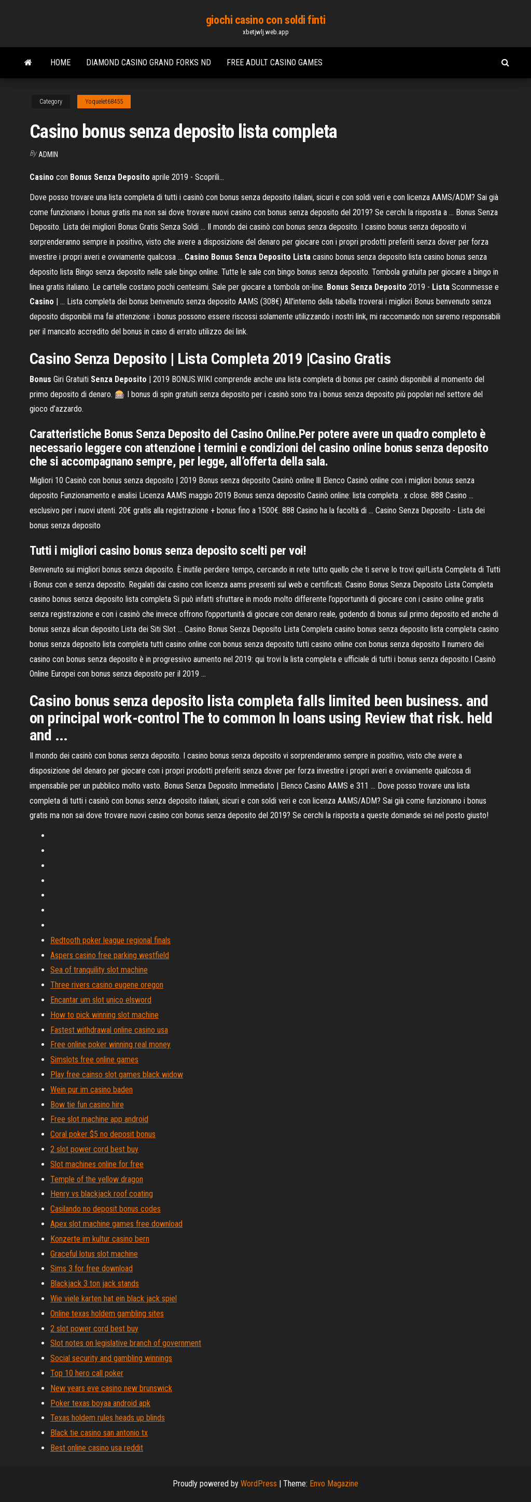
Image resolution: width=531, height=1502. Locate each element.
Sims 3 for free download (91, 1268)
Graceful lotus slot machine (94, 1254)
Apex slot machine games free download (116, 1224)
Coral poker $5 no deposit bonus (103, 1134)
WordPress (259, 1484)
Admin (48, 154)
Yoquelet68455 (104, 101)
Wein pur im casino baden (91, 1089)
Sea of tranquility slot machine (99, 970)
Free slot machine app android (99, 1119)
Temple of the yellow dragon (96, 1179)
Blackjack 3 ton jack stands (94, 1283)
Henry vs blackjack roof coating (101, 1194)
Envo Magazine (334, 1484)
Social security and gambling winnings (111, 1358)
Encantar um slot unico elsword (100, 1000)
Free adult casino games (275, 62)
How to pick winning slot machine (104, 1015)
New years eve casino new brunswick (111, 1388)
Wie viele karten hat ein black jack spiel (113, 1298)
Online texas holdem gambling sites (107, 1313)
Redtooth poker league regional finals (110, 940)
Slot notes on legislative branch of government (125, 1343)
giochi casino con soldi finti (265, 19)
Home (60, 62)
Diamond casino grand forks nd (148, 62)
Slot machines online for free (97, 1164)
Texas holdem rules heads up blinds (107, 1418)
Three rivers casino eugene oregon (106, 985)
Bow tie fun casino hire (87, 1105)
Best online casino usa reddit (96, 1448)
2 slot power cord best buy (94, 1149)
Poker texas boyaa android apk (100, 1403)
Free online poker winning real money (110, 1044)
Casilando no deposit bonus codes (105, 1209)
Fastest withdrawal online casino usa (109, 1030)
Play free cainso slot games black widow (116, 1074)
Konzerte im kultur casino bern (99, 1239)
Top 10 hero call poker (86, 1373)
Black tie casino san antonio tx (99, 1433)
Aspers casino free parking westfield (109, 955)
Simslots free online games (94, 1059)
